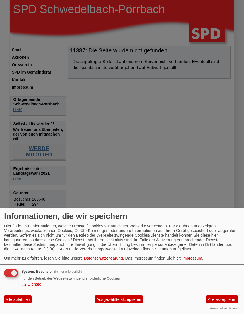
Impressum (192, 258)
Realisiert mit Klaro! (224, 308)
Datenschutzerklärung (103, 258)
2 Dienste (31, 284)
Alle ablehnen (18, 299)
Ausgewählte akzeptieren (118, 299)
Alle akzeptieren (222, 299)
